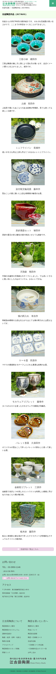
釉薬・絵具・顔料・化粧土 (11, 637)
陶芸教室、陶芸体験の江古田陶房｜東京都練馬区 (23, 671)
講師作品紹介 (7, 634)
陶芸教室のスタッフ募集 (10, 649)
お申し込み (32, 652)
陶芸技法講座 (32, 634)
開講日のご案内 (33, 626)
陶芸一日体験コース (35, 637)
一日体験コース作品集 (36, 645)
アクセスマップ (7, 645)
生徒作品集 (5, 8)
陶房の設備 (6, 641)
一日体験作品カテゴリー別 (37, 649)
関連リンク (6, 652)
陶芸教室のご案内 (8, 626)
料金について (32, 630)
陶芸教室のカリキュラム (10, 630)
